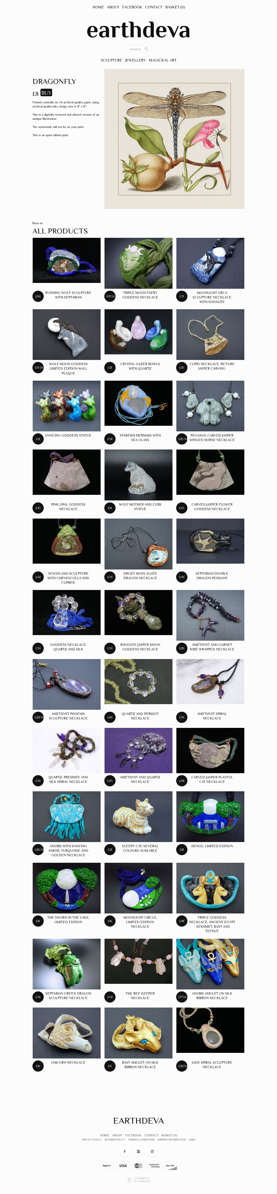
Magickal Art (163, 60)
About (113, 7)
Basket (175, 7)
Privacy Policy (92, 1139)
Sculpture (111, 60)
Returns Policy (115, 1139)
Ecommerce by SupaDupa (142, 1179)
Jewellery (135, 60)
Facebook (132, 7)
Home (98, 7)
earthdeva (138, 29)
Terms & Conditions (141, 1139)
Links (192, 1139)
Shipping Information (172, 1139)
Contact (153, 7)
